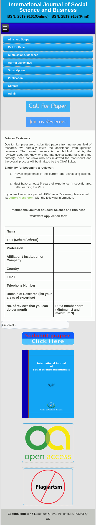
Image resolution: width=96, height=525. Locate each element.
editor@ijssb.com (21, 197)
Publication (15, 78)
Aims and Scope (18, 39)
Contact (13, 86)
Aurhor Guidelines (20, 62)
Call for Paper (17, 47)
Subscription (16, 70)
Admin (12, 93)
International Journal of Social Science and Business (48, 7)
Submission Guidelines (23, 55)
